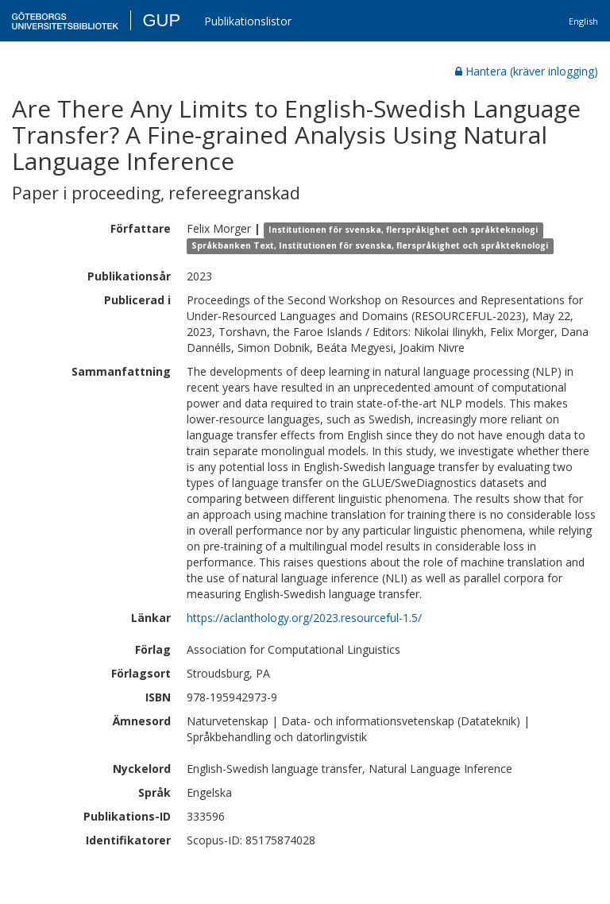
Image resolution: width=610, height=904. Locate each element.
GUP (161, 20)
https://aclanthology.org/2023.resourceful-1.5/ (304, 617)
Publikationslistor (247, 21)
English (583, 21)
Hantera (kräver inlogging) (526, 71)
